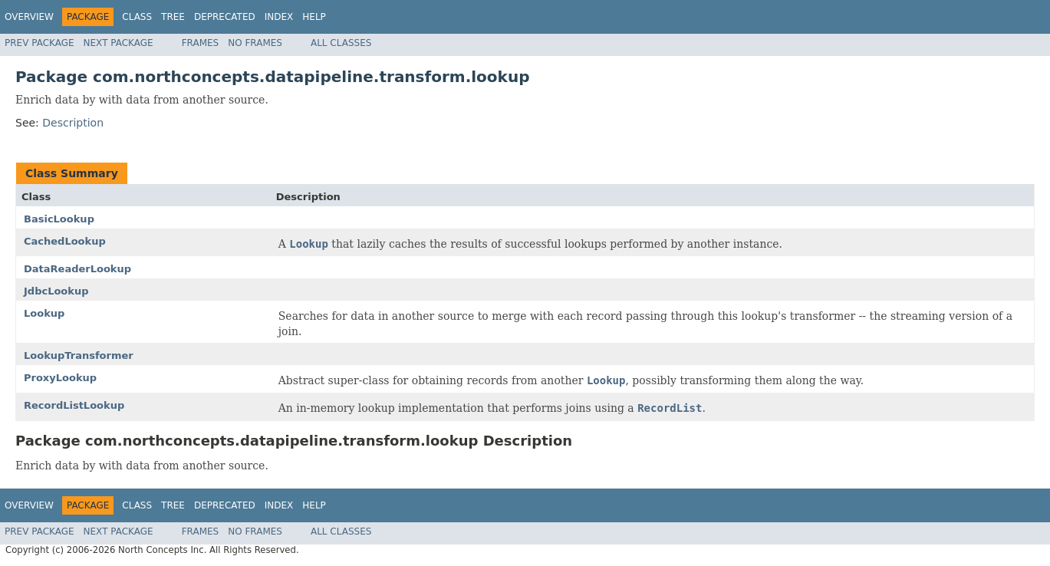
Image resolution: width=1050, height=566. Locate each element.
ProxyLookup (60, 377)
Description (73, 123)
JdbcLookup (56, 291)
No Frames (255, 43)
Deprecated (224, 17)
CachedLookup (65, 241)
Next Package (118, 43)
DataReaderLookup (77, 269)
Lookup (44, 313)
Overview (29, 17)
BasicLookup (59, 219)
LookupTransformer (78, 355)
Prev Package (39, 43)
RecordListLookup (74, 405)
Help (314, 17)
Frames (200, 43)
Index (279, 17)
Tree (173, 17)
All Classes (341, 43)
